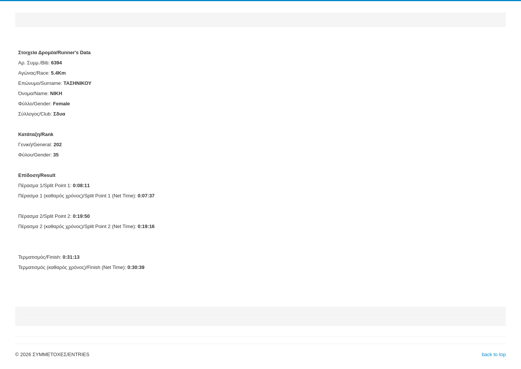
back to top (494, 354)
